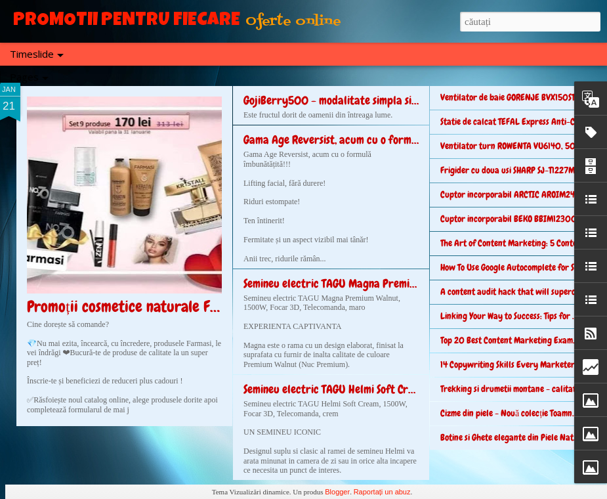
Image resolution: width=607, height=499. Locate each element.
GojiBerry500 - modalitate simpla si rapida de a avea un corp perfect (406, 100)
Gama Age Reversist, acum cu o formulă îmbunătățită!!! (369, 139)
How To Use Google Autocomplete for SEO (511, 267)
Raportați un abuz (382, 492)
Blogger (337, 492)
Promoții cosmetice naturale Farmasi (139, 306)
